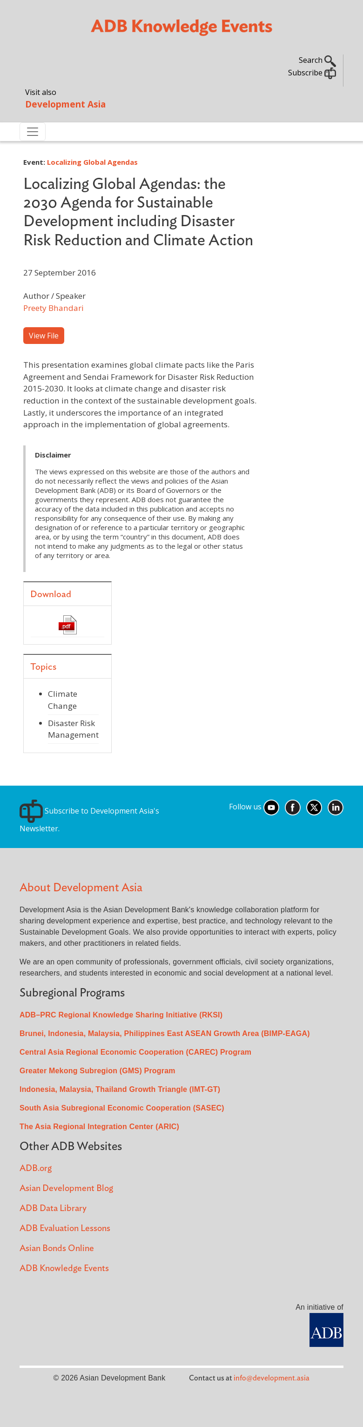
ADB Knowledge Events (64, 1268)
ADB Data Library (53, 1208)
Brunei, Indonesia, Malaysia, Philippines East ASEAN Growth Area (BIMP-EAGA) (165, 1033)
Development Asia (65, 104)
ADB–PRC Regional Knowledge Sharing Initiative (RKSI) (121, 1015)
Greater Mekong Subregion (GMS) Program (97, 1071)
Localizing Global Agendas (92, 162)
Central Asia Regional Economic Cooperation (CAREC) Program (135, 1052)
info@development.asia (271, 1378)
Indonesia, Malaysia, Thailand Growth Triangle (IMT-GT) (120, 1089)
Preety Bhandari (53, 308)
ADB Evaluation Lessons (65, 1228)
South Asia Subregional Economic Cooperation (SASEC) (122, 1108)
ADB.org (36, 1168)
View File (44, 335)
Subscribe (312, 72)
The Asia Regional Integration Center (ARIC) (99, 1127)
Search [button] (317, 60)
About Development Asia (81, 888)
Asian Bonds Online (57, 1248)
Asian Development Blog (66, 1188)
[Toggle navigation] (33, 131)
